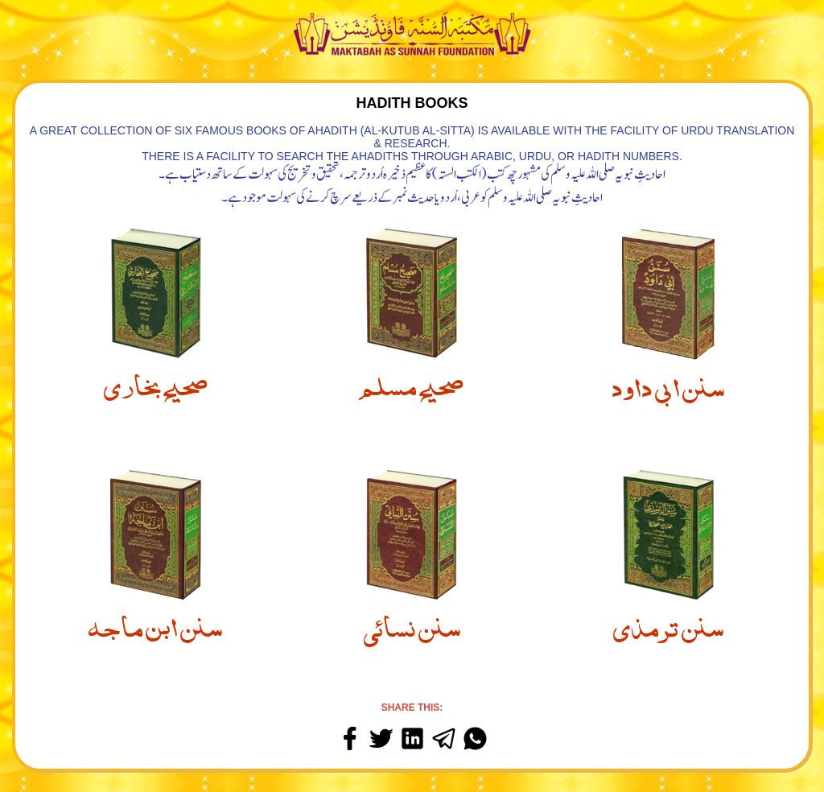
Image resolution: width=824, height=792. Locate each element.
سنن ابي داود (668, 384)
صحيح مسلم (412, 382)
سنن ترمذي (668, 624)
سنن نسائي (412, 624)
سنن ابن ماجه (155, 624)
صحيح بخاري (155, 382)
